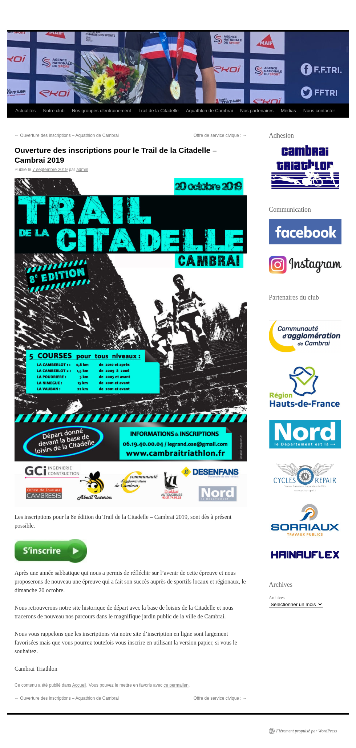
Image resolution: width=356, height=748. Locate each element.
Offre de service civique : (220, 135)
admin (82, 169)
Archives (276, 597)
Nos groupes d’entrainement (101, 110)
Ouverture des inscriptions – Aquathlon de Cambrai (67, 135)
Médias (288, 110)
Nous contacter (319, 110)
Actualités (25, 110)
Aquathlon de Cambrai (209, 110)
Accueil (79, 685)
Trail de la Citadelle (158, 110)
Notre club (53, 110)
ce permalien (176, 685)
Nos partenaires (257, 110)
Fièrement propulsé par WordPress (306, 730)
